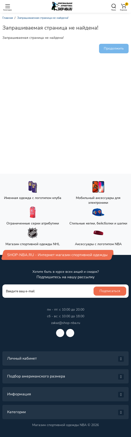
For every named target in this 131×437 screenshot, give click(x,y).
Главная (7, 18)
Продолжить (114, 48)
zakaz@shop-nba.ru (65, 323)
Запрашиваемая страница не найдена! (42, 18)
